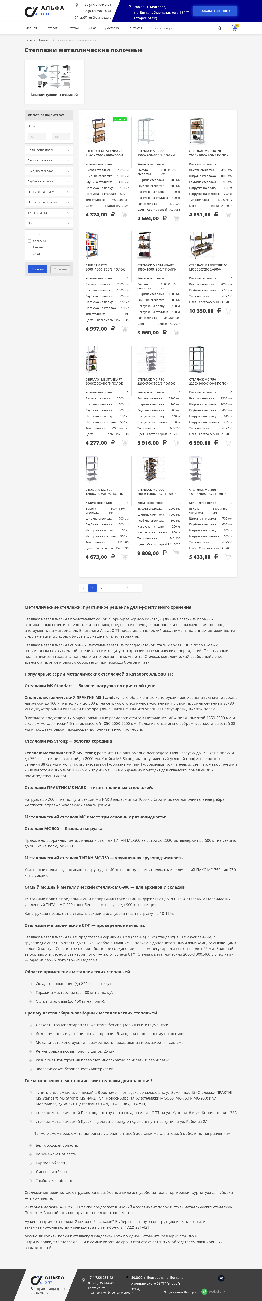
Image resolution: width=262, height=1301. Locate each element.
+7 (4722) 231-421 (98, 5)
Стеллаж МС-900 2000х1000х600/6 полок (157, 492)
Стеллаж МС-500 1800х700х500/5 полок (104, 492)
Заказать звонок (215, 11)
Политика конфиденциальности (110, 1292)
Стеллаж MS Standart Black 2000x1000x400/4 (104, 153)
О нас (92, 28)
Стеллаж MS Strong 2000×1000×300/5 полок (208, 153)
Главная (31, 28)
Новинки (36, 247)
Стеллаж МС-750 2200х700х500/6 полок (156, 381)
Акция (34, 253)
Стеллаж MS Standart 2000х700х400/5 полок (104, 381)
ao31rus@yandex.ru (95, 17)
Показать (37, 269)
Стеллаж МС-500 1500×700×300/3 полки (156, 153)
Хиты (34, 234)
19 (128, 588)
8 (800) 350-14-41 (98, 11)
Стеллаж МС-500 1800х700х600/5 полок (208, 492)
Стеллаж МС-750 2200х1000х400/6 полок (208, 381)
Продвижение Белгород (180, 1292)
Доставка (112, 28)
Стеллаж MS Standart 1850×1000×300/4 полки (157, 267)
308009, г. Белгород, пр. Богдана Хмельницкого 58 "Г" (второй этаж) (161, 13)
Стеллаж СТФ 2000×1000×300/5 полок (105, 267)
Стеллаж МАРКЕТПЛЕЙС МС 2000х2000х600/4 (208, 267)
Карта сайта (96, 1288)
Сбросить (60, 269)
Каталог (51, 28)
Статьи (74, 28)
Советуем (37, 241)
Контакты (135, 28)
